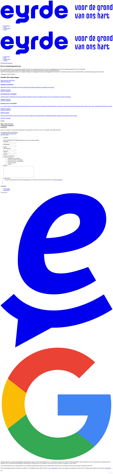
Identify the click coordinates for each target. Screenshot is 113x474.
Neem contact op (4, 80)
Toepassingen (6, 25)
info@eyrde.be (13, 133)
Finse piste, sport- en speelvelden (15, 161)
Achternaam (6, 144)
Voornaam (6, 141)
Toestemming (6, 180)
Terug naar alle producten (6, 63)
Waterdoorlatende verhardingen (15, 159)
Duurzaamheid (6, 28)
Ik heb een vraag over (8, 157)
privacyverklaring (58, 182)
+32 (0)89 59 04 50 (5, 133)
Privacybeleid (6, 191)
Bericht (5, 165)
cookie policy (54, 470)
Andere (9, 164)
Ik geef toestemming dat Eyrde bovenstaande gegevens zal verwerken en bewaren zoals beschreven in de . (34, 182)
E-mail (5, 154)
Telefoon (5, 151)
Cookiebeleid (6, 192)
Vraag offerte (12, 80)
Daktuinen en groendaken (14, 158)
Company (5, 137)
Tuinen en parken (12, 162)
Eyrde (4, 27)
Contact (5, 29)
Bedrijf (5, 147)
